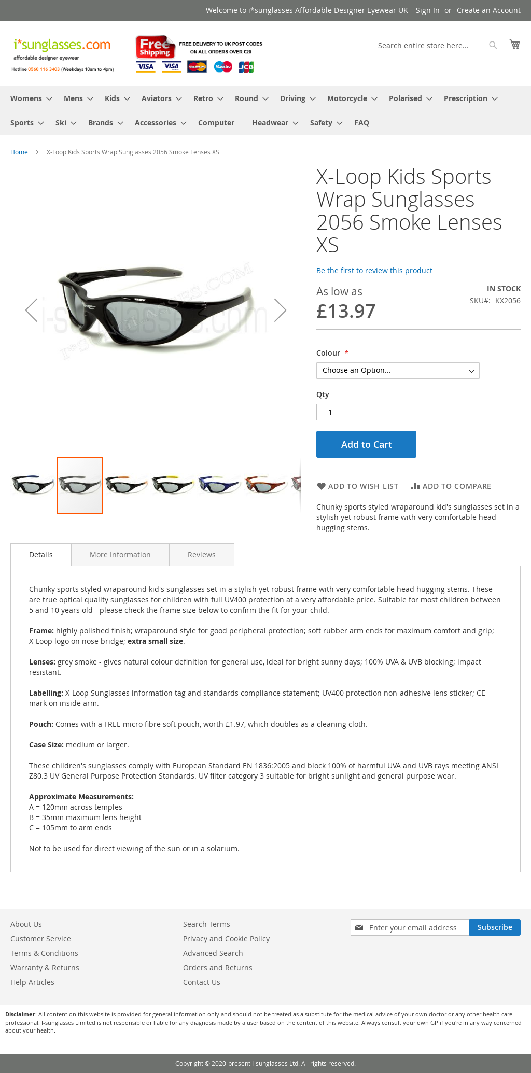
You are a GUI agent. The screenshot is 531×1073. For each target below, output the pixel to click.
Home (19, 152)
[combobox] (437, 45)
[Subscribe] (495, 927)
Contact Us (201, 982)
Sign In (428, 10)
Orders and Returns (218, 967)
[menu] (265, 110)
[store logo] (138, 53)
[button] (31, 310)
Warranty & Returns (44, 967)
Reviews (202, 554)
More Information (120, 554)
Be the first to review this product (374, 270)
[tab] (41, 554)
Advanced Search (213, 953)
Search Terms (206, 924)
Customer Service (40, 938)
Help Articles (32, 982)
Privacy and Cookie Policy (226, 938)
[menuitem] (28, 98)
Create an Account (489, 10)
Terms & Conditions (44, 953)
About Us (26, 924)
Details (41, 554)
